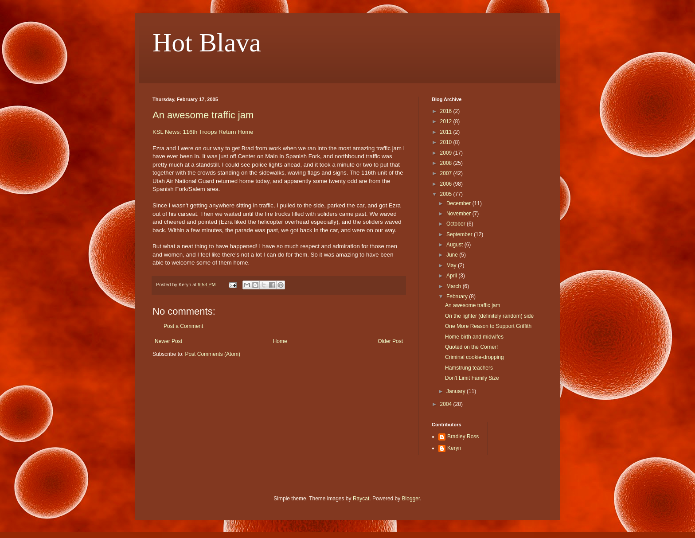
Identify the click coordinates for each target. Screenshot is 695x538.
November (459, 214)
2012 (446, 121)
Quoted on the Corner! (471, 347)
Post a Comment (183, 326)
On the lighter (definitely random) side (489, 316)
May (452, 265)
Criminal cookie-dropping (474, 357)
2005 (446, 194)
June (452, 255)
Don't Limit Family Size (472, 378)
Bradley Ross (463, 436)
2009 (446, 153)
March (454, 286)
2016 (446, 111)
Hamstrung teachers (469, 368)
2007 (446, 173)
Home (280, 341)
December (459, 203)
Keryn (454, 448)
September (460, 234)
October (456, 224)
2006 (446, 184)
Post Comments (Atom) (212, 354)
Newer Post (168, 341)
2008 (446, 163)
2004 (446, 404)
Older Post (390, 341)
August (455, 245)
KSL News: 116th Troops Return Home (202, 132)
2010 (446, 142)
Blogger (411, 498)
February (457, 296)
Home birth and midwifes (474, 337)
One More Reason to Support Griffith (488, 326)
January (456, 391)
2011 (446, 132)
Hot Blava (206, 42)
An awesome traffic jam (203, 115)
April (452, 276)
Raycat (361, 498)
